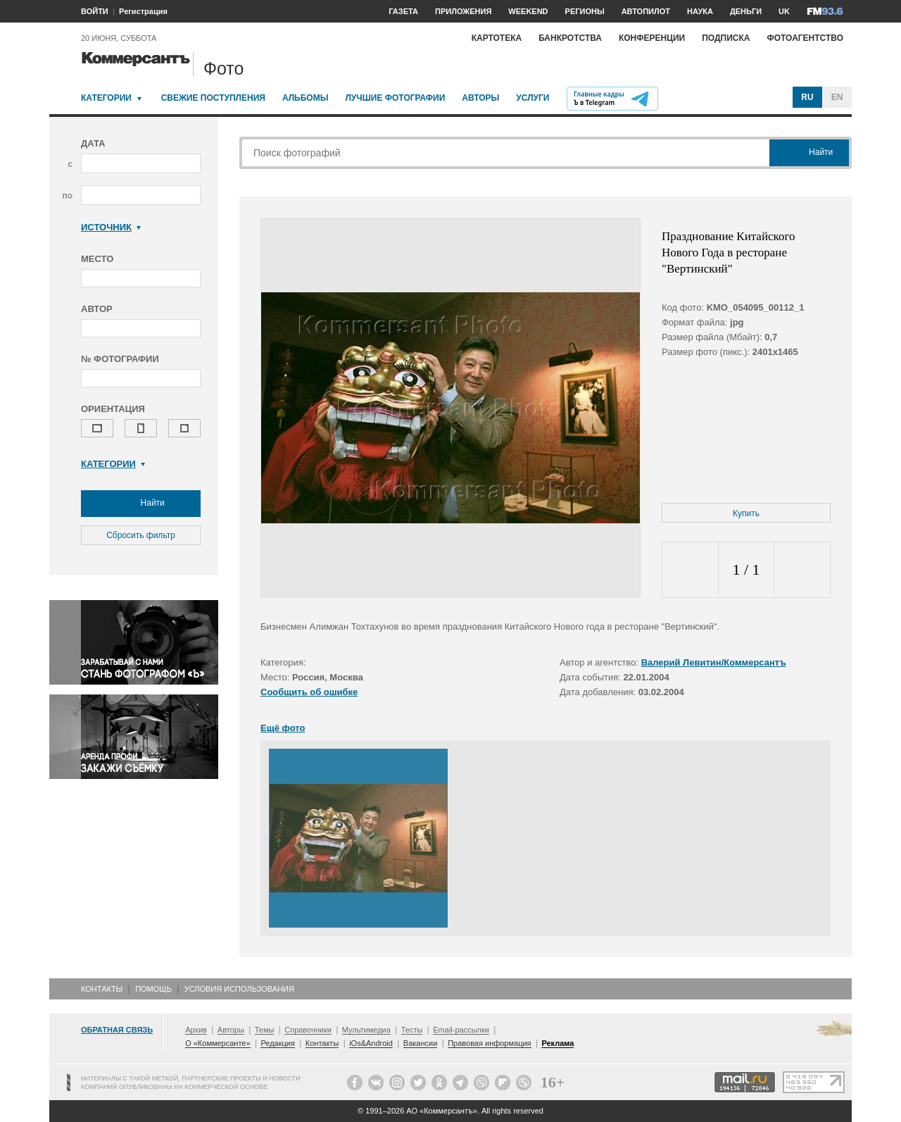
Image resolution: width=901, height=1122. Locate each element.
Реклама (557, 1043)
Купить (746, 513)
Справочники (308, 1030)
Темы (265, 1030)
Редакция (277, 1043)
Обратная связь (117, 1030)
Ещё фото (282, 728)
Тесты (412, 1030)
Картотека (497, 38)
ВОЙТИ (94, 11)
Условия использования (239, 989)
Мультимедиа (366, 1030)
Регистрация (143, 11)
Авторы (480, 98)
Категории (106, 98)
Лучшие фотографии (395, 98)
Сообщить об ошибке (309, 692)
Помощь (153, 989)
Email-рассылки (461, 1030)
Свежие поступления (213, 98)
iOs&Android (371, 1043)
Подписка (726, 38)
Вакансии (420, 1043)
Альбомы (305, 98)
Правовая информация (489, 1043)
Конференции (652, 38)
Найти (141, 503)
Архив (196, 1030)
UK (784, 11)
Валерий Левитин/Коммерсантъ (713, 662)
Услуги (532, 98)
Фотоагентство (805, 38)
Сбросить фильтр (140, 535)
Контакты (101, 989)
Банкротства (570, 38)
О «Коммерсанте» (217, 1043)
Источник (111, 227)
